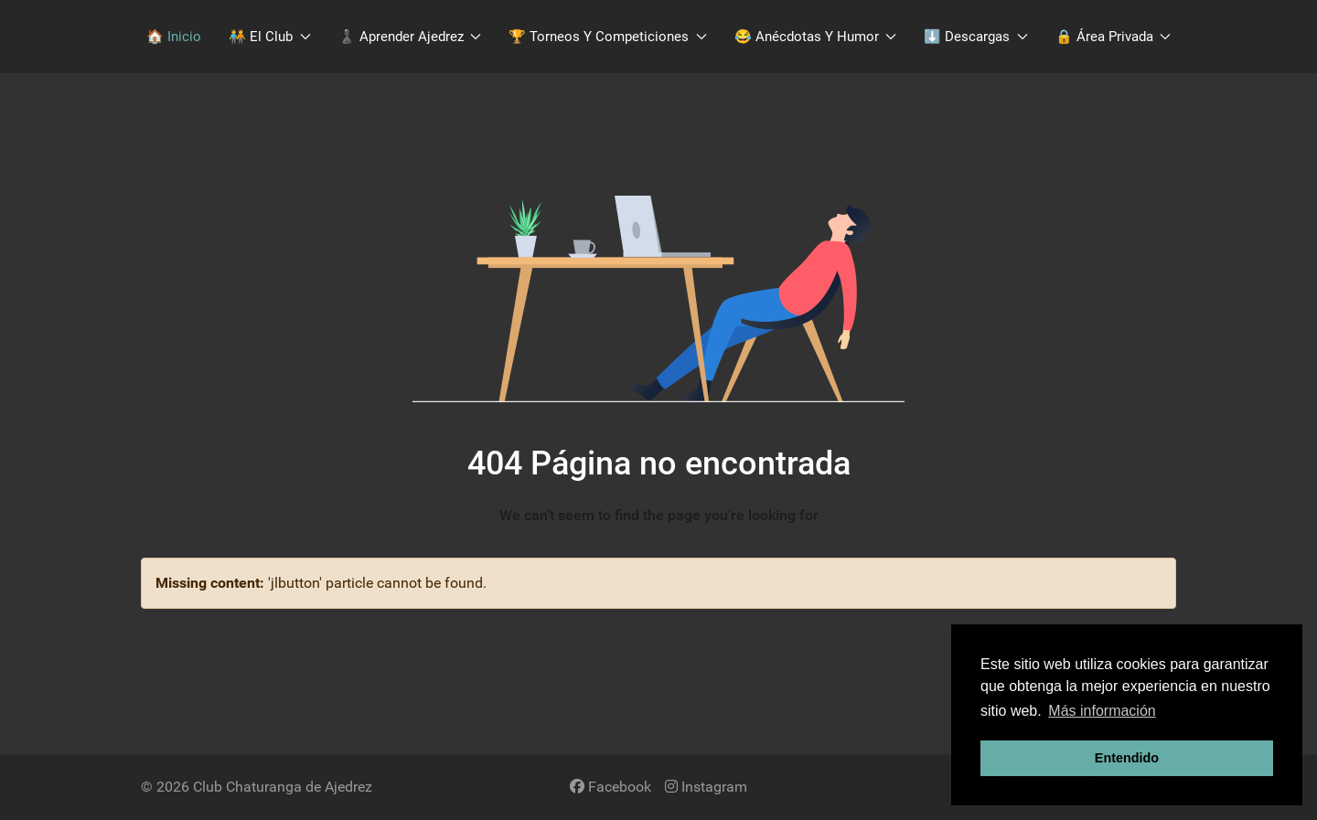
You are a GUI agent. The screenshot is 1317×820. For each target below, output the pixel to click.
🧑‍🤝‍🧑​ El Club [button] (270, 36)
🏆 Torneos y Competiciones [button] (608, 36)
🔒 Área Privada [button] (1113, 36)
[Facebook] (610, 786)
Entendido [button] (1127, 758)
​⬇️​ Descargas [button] (976, 36)
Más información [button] (1101, 711)
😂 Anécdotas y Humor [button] (815, 36)
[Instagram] (706, 786)
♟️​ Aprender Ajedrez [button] (410, 36)
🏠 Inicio (173, 36)
